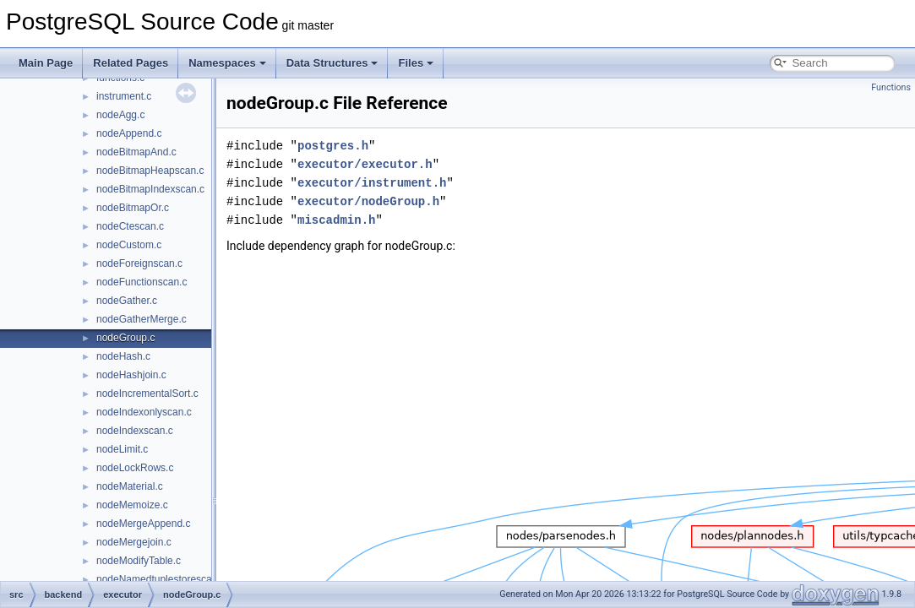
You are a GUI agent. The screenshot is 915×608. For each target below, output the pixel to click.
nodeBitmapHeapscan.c (150, 170)
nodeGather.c (126, 301)
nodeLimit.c (122, 449)
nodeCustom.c (128, 245)
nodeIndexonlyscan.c (144, 412)
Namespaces (227, 63)
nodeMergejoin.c (134, 542)
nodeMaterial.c (129, 486)
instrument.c (123, 96)
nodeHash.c (123, 356)
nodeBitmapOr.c (132, 208)
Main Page (46, 63)
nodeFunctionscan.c (141, 282)
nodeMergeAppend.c (143, 523)
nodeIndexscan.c (134, 431)
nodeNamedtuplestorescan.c (161, 579)
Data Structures (332, 63)
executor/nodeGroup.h (368, 201)
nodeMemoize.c (132, 505)
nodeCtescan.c (130, 226)
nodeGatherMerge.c (141, 319)
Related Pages (130, 63)
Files (415, 63)
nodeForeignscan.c (139, 263)
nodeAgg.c (120, 115)
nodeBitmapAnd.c (136, 152)
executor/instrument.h (371, 183)
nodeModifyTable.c (138, 561)
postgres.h (332, 146)
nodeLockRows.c (134, 468)
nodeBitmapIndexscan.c (150, 189)
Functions (891, 87)
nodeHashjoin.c (131, 375)
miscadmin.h (336, 220)
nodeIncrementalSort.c (147, 393)
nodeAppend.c (128, 133)
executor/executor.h (365, 164)
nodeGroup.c (125, 338)
